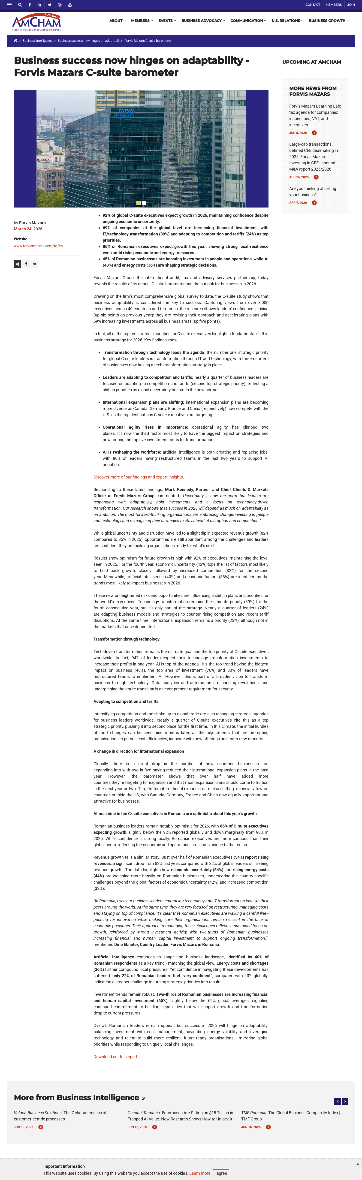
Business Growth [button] (328, 22)
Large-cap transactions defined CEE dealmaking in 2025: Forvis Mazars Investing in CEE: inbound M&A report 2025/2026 (313, 157)
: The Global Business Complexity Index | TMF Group (290, 1115)
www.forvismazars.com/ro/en (38, 246)
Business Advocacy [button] (202, 22)
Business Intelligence (37, 40)
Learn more (200, 1173)
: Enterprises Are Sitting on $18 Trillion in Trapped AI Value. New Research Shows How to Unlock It (180, 1115)
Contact (312, 4)
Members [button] (141, 22)
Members (334, 4)
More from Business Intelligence (76, 1097)
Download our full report (115, 1056)
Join (351, 4)
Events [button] (166, 22)
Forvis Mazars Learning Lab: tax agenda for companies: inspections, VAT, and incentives (315, 115)
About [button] (117, 22)
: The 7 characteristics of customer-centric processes (60, 1115)
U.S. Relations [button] (287, 22)
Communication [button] (248, 22)
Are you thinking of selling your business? (312, 191)
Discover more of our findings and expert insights (138, 477)
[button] (337, 1101)
